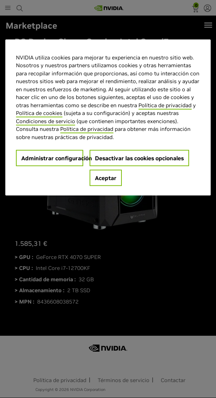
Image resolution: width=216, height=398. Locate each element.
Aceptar (105, 177)
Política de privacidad (165, 105)
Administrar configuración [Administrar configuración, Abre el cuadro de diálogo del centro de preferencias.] (52, 158)
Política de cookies (39, 113)
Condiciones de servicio (45, 120)
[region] (108, 117)
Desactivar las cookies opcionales (139, 158)
